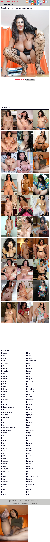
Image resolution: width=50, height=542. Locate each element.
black (3, 384)
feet (3, 445)
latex (3, 492)
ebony (4, 433)
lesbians (29, 355)
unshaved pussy (32, 476)
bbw (3, 366)
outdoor (29, 397)
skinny (29, 451)
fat (2, 443)
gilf (3, 453)
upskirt (29, 479)
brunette (4, 399)
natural (29, 376)
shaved (29, 443)
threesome (30, 469)
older (28, 394)
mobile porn (30, 366)
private (29, 422)
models (29, 368)
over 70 (29, 409)
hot (3, 479)
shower (29, 445)
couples (4, 415)
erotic (3, 435)
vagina (29, 481)
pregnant (29, 420)
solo (28, 458)
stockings (30, 461)
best (3, 373)
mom (28, 371)
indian (4, 484)
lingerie (29, 358)
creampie (5, 417)
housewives (5, 481)
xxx (28, 494)
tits (27, 474)
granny (4, 463)
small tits (29, 456)
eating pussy (6, 430)
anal (3, 355)
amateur (4, 353)
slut (28, 453)
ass (3, 361)
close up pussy (6, 412)
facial (3, 440)
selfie (28, 435)
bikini (3, 381)
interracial (5, 487)
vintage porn (31, 484)
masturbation (31, 361)
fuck (3, 451)
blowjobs (4, 389)
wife (28, 492)
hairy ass (4, 469)
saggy (28, 433)
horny (3, 476)
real (28, 427)
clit (2, 409)
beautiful (4, 371)
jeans (3, 489)
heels (3, 474)
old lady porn (31, 389)
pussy (28, 425)
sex (28, 438)
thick (28, 466)
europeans (5, 438)
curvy (3, 425)
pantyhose (30, 415)
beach (4, 368)
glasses (4, 458)
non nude (30, 381)
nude (28, 384)
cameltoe (5, 402)
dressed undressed (8, 427)
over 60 (29, 407)
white (28, 489)
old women (30, 391)
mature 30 (30, 399)
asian (3, 358)
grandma (4, 461)
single (28, 448)
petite (28, 417)
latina (3, 494)
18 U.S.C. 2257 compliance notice (35, 501)
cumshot (4, 420)
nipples (29, 379)
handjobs (5, 471)
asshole (4, 363)
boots (3, 394)
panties (29, 412)
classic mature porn (8, 407)
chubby (4, 404)
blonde (4, 386)
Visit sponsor (30, 79)
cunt (3, 422)
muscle (29, 373)
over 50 (29, 404)
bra (3, 397)
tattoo (28, 463)
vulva (28, 487)
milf (28, 363)
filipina (4, 448)
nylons (29, 386)
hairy (3, 466)
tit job (28, 471)
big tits (4, 379)
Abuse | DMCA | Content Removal (15, 501)
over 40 (29, 402)
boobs (4, 391)
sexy (28, 440)
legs (28, 353)
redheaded (30, 430)
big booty (5, 376)
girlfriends (5, 456)
